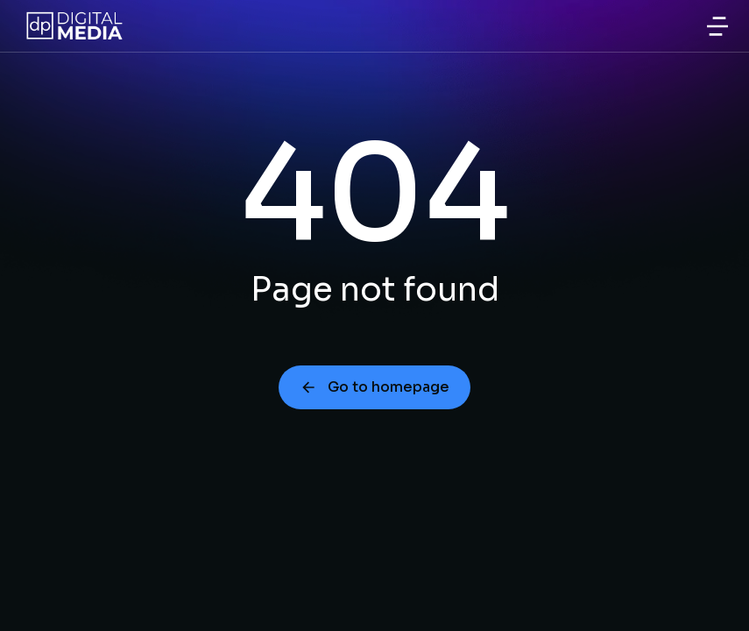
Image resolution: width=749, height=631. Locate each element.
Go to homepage (374, 387)
